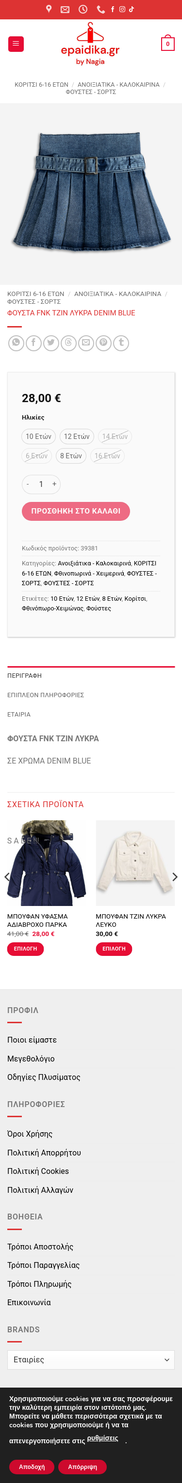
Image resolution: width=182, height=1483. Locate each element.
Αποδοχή (32, 1467)
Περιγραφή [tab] (24, 675)
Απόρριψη (82, 1467)
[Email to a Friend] (86, 343)
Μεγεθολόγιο (31, 1058)
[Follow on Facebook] (113, 9)
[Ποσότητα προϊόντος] (41, 484)
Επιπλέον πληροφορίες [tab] (45, 695)
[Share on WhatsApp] (16, 343)
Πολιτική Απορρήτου (44, 1152)
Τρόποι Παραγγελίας (43, 1265)
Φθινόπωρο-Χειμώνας (52, 608)
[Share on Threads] (69, 343)
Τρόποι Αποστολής (40, 1246)
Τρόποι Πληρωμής (39, 1284)
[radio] (38, 436)
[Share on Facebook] (34, 343)
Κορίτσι (135, 598)
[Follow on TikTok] (131, 9)
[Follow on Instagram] (122, 9)
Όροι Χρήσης (29, 1134)
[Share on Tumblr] (121, 343)
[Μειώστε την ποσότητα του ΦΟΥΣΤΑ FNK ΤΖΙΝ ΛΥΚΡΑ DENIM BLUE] (27, 484)
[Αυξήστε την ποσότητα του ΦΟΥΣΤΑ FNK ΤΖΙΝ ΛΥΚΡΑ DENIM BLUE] (55, 484)
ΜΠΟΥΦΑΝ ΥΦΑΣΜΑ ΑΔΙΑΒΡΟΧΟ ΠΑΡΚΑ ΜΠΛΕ (37, 924)
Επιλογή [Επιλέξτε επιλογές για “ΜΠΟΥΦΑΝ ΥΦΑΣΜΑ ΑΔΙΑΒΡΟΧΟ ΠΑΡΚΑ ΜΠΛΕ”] (25, 949)
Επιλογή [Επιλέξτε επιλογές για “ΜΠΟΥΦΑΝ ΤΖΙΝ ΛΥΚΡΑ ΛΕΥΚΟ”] (114, 949)
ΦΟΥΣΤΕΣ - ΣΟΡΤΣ (91, 91)
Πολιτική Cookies (38, 1171)
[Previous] (8, 896)
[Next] (174, 896)
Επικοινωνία (29, 1302)
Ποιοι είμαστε (32, 1040)
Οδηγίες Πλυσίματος (44, 1077)
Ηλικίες (33, 417)
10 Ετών (62, 598)
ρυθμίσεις (102, 1438)
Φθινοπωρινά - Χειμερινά (89, 573)
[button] (16, 44)
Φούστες (98, 608)
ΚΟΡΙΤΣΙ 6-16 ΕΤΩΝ (41, 84)
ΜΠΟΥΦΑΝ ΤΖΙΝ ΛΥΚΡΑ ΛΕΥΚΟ (131, 920)
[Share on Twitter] (51, 343)
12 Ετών (87, 598)
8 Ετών (111, 598)
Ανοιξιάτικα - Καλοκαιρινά (119, 84)
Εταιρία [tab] (19, 714)
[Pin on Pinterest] (104, 343)
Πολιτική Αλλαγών (40, 1190)
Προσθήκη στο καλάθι (76, 511)
